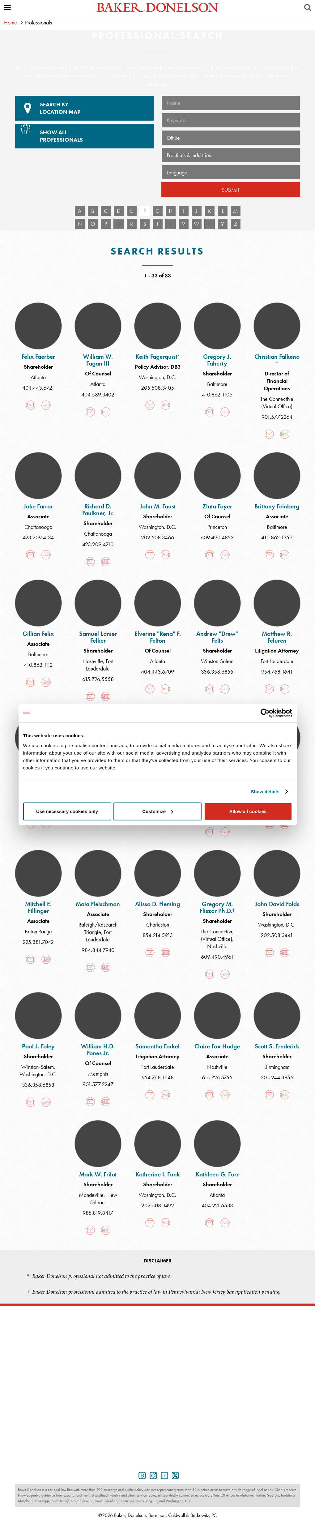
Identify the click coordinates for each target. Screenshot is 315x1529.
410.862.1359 (276, 537)
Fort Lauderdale (99, 664)
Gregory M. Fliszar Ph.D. (217, 907)
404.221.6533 (217, 1205)
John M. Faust (158, 506)
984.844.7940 (98, 949)
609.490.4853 (217, 537)
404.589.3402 (97, 394)
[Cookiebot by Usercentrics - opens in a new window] (265, 713)
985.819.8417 (98, 1212)
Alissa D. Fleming (157, 904)
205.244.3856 (277, 1077)
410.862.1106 (217, 394)
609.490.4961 (217, 956)
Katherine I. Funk (157, 1174)
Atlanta (38, 377)
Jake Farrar (38, 506)
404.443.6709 (157, 671)
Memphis (98, 1073)
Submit (231, 189)
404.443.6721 (38, 387)
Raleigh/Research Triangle (98, 928)
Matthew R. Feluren (277, 637)
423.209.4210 (97, 544)
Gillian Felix (38, 634)
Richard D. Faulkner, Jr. (98, 509)
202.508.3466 (157, 537)
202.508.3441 (277, 935)
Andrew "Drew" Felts (217, 637)
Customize (157, 811)
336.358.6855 (217, 671)
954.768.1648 (158, 1077)
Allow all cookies (248, 811)
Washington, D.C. (157, 377)
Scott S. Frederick (277, 1046)
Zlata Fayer (217, 506)
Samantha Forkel (157, 1046)
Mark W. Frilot (98, 1174)
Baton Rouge (38, 931)
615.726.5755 (217, 1077)
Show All (83, 133)
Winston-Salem (217, 661)
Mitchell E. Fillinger (38, 907)
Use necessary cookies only (67, 811)
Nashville (93, 661)
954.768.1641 (277, 671)
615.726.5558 (98, 679)
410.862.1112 (38, 664)
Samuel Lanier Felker (98, 637)
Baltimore (217, 384)
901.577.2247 (98, 1084)
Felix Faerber (38, 357)
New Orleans (103, 1198)
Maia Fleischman (98, 904)
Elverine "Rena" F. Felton (157, 637)
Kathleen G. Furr (217, 1174)
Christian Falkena (277, 359)
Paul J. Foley (38, 1046)
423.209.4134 (38, 537)
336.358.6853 (38, 1084)
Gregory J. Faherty (217, 360)
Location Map (84, 108)
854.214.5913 (158, 935)
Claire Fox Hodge (217, 1046)
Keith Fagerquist (157, 357)
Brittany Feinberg (276, 506)
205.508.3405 (157, 387)
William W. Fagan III (98, 360)
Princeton (217, 526)
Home (10, 22)
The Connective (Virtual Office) (276, 402)
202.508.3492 (157, 1205)
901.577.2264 (277, 416)
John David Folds (277, 904)
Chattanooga (38, 526)
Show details (265, 791)
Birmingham (276, 1066)
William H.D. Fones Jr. (98, 1049)
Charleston (157, 924)
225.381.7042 (38, 941)
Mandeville (91, 1194)
